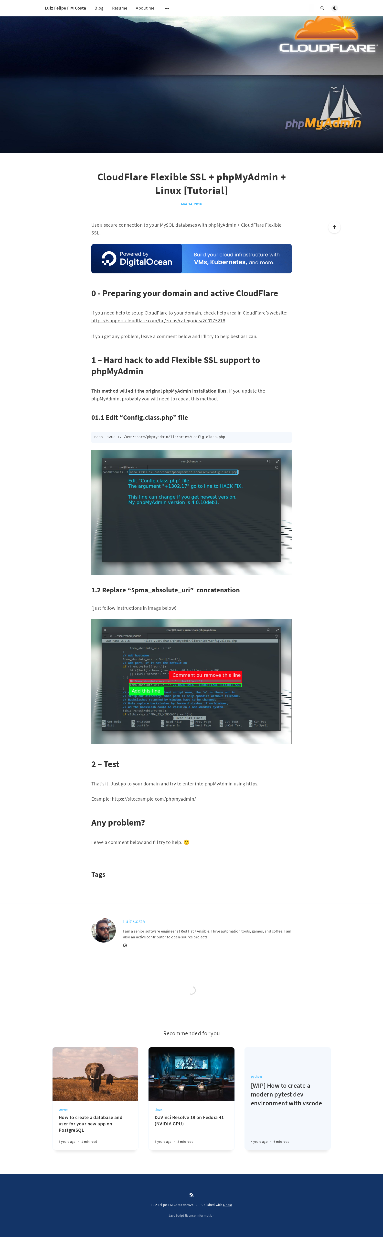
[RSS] (191, 1195)
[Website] (125, 945)
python (256, 1076)
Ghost (227, 1204)
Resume (120, 8)
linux (158, 1109)
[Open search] (322, 8)
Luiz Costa (134, 921)
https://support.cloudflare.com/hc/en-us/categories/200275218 (158, 320)
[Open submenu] (167, 8)
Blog (99, 8)
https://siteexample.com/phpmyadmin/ (154, 799)
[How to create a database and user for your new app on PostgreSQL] (95, 1132)
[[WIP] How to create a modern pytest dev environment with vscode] (287, 1115)
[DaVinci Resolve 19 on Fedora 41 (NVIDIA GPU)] (191, 1132)
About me (145, 8)
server (63, 1109)
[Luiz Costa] (103, 930)
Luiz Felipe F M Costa (65, 8)
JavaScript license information (192, 1215)
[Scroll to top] (334, 227)
